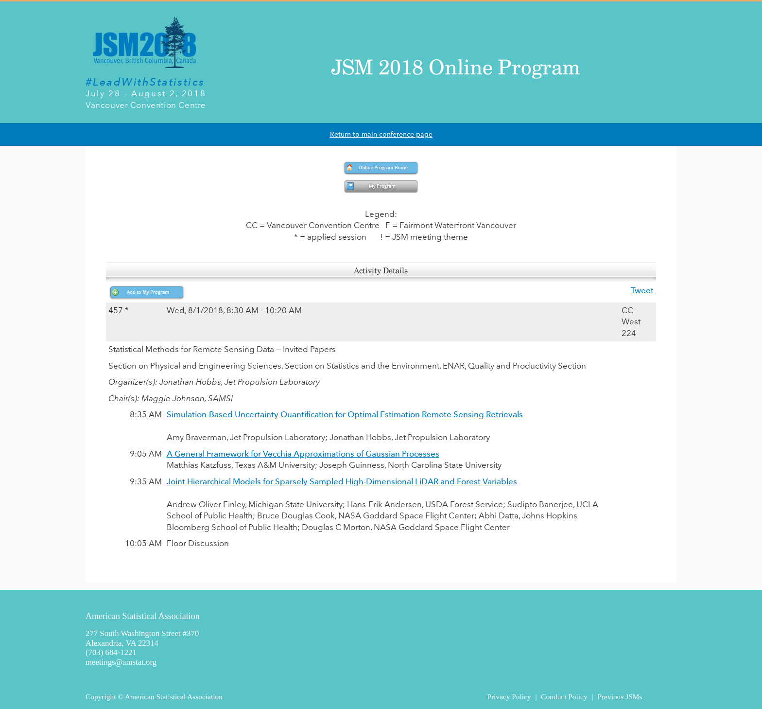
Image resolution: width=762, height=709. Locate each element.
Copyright (101, 696)
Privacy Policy (509, 696)
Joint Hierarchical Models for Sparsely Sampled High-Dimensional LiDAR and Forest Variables (342, 481)
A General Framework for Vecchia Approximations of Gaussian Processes (303, 454)
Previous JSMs (619, 696)
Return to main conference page (381, 134)
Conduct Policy (564, 696)
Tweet (642, 290)
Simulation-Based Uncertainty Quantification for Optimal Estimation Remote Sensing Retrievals (345, 414)
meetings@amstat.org (121, 662)
